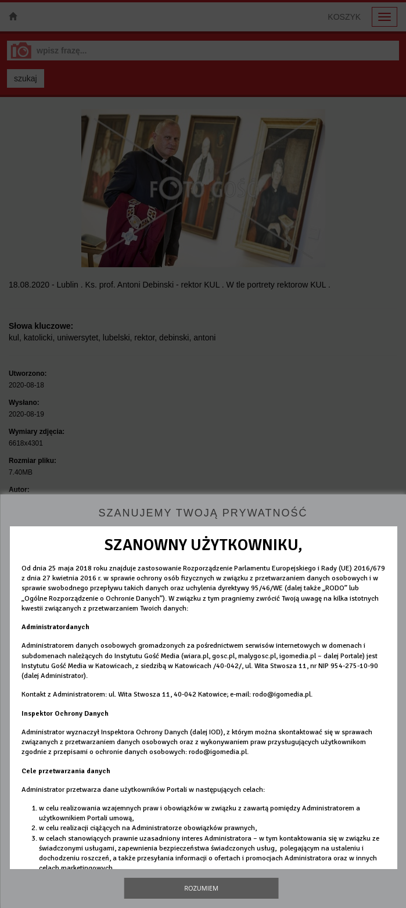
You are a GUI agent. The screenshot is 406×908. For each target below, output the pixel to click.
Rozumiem (201, 888)
